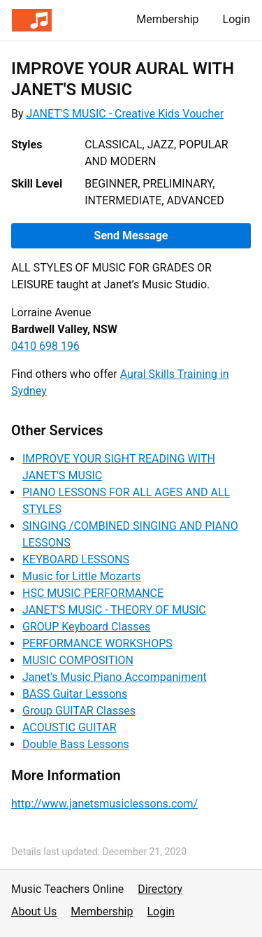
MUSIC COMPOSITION (77, 660)
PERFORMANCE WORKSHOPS (97, 643)
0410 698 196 (45, 346)
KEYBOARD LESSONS (75, 559)
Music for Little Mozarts (81, 576)
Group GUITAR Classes (79, 710)
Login (236, 19)
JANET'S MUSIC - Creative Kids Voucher (125, 113)
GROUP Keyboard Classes (86, 626)
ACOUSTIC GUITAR (69, 727)
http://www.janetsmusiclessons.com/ (104, 803)
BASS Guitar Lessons (74, 693)
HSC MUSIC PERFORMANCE (92, 593)
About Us (34, 911)
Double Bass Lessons (75, 744)
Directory (160, 889)
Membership (167, 19)
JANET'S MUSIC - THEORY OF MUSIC (114, 610)
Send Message (131, 235)
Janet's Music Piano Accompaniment (114, 677)
